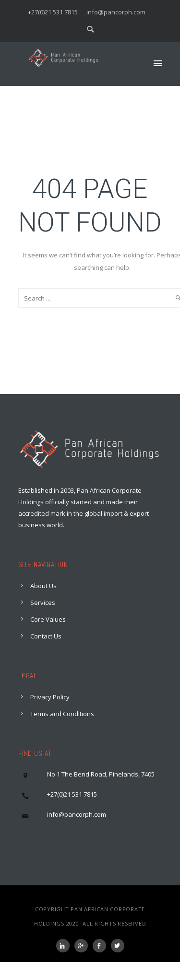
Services (42, 602)
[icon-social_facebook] (102, 945)
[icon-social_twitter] (117, 945)
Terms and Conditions (62, 713)
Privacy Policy (50, 697)
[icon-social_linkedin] (65, 945)
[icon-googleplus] (83, 945)
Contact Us (45, 636)
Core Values (48, 619)
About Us (43, 585)
